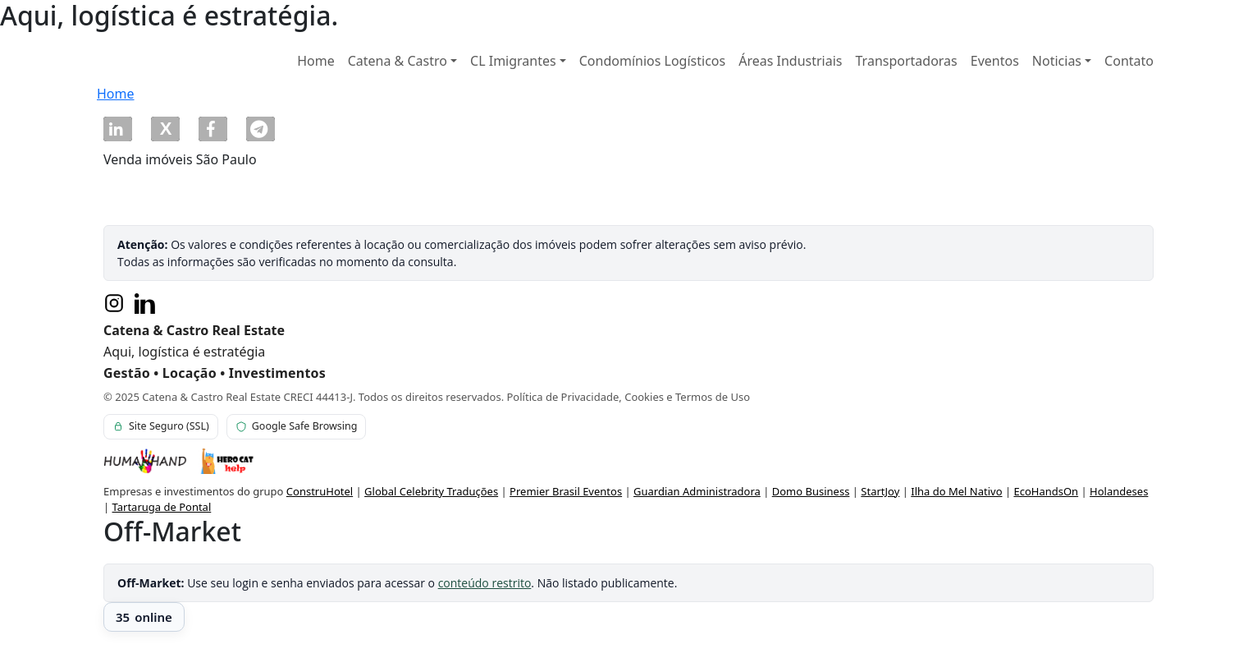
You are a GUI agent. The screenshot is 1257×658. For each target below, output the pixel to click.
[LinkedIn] (145, 303)
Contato (1129, 61)
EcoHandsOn (1045, 491)
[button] (117, 129)
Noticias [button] (1056, 61)
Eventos (995, 61)
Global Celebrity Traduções (431, 491)
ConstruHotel (319, 491)
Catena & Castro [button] (397, 61)
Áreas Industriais (790, 61)
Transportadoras (907, 61)
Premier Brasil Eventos (566, 491)
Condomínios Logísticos (652, 61)
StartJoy (880, 491)
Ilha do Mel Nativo (956, 491)
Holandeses (1119, 491)
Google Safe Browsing (296, 426)
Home (316, 61)
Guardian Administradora (697, 491)
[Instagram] (114, 303)
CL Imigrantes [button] (513, 61)
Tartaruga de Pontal (162, 506)
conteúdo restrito (485, 583)
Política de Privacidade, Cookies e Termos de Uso (629, 396)
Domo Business (811, 491)
